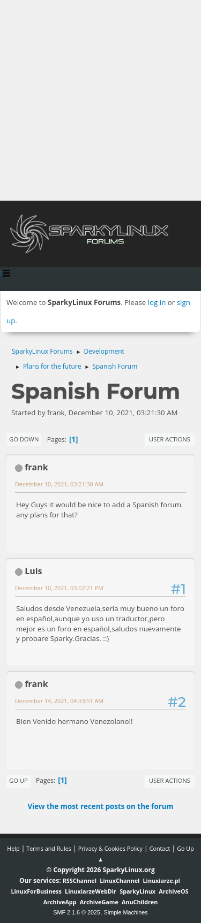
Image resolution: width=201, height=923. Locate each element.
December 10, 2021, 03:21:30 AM (59, 484)
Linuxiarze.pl (161, 880)
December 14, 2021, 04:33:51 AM (59, 701)
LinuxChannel (119, 880)
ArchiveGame (99, 902)
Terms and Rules (48, 848)
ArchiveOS (173, 891)
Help (13, 848)
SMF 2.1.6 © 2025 (76, 912)
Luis (33, 571)
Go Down (24, 439)
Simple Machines (126, 912)
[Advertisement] (100, 100)
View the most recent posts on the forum (100, 806)
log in (157, 302)
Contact (160, 848)
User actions (169, 439)
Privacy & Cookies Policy (110, 848)
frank (36, 467)
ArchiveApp (60, 902)
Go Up (18, 780)
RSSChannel (79, 880)
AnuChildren (140, 902)
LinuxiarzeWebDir (90, 891)
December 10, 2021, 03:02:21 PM (59, 588)
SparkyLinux (137, 891)
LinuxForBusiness (36, 891)
